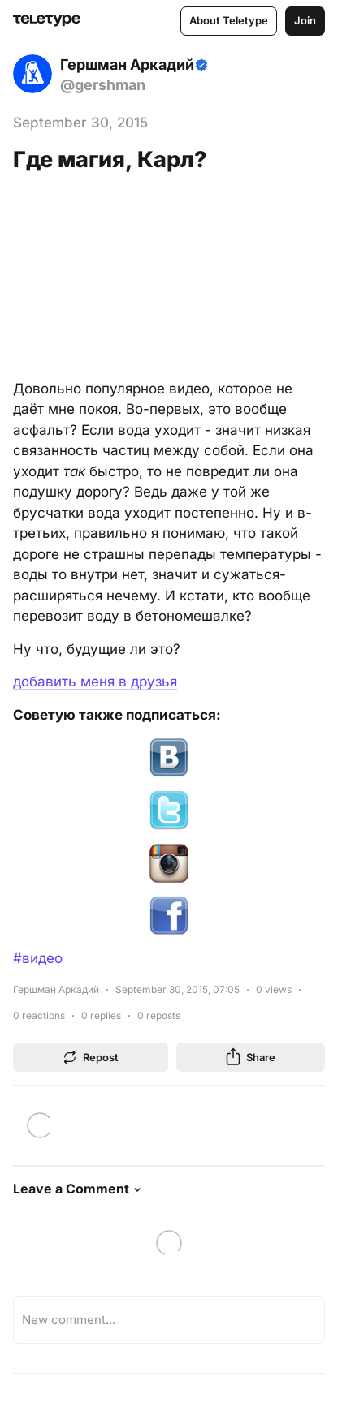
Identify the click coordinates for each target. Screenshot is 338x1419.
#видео (38, 958)
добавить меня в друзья (95, 681)
